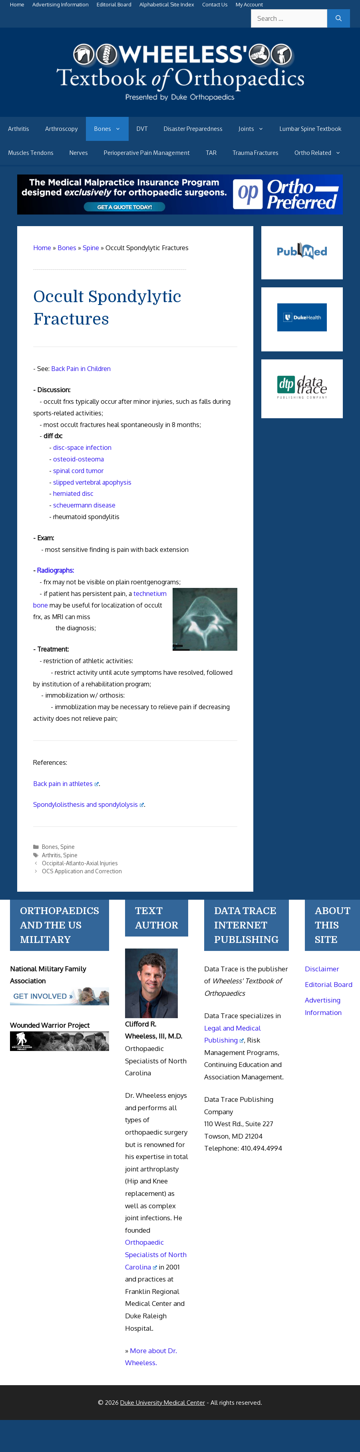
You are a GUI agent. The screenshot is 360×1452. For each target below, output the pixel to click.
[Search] (338, 18)
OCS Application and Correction (82, 871)
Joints (255, 129)
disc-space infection (82, 447)
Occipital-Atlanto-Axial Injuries (80, 863)
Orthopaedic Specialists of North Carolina (156, 1254)
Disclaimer (322, 969)
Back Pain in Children (81, 369)
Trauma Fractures (255, 152)
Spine (67, 846)
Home (17, 4)
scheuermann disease (84, 505)
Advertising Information (60, 4)
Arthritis (18, 128)
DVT (142, 128)
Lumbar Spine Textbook (311, 128)
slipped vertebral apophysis (92, 482)
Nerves (79, 152)
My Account (249, 4)
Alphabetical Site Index (166, 4)
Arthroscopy (61, 128)
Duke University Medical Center (162, 1402)
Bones (111, 129)
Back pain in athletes (66, 784)
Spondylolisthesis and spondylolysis (88, 804)
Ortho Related (321, 153)
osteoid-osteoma (78, 459)
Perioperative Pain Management (147, 152)
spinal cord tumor (78, 471)
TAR (211, 152)
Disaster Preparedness (193, 128)
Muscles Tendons (31, 152)
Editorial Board (114, 4)
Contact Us (215, 4)
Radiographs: (55, 570)
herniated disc (73, 493)
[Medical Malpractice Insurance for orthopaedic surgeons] (180, 212)
